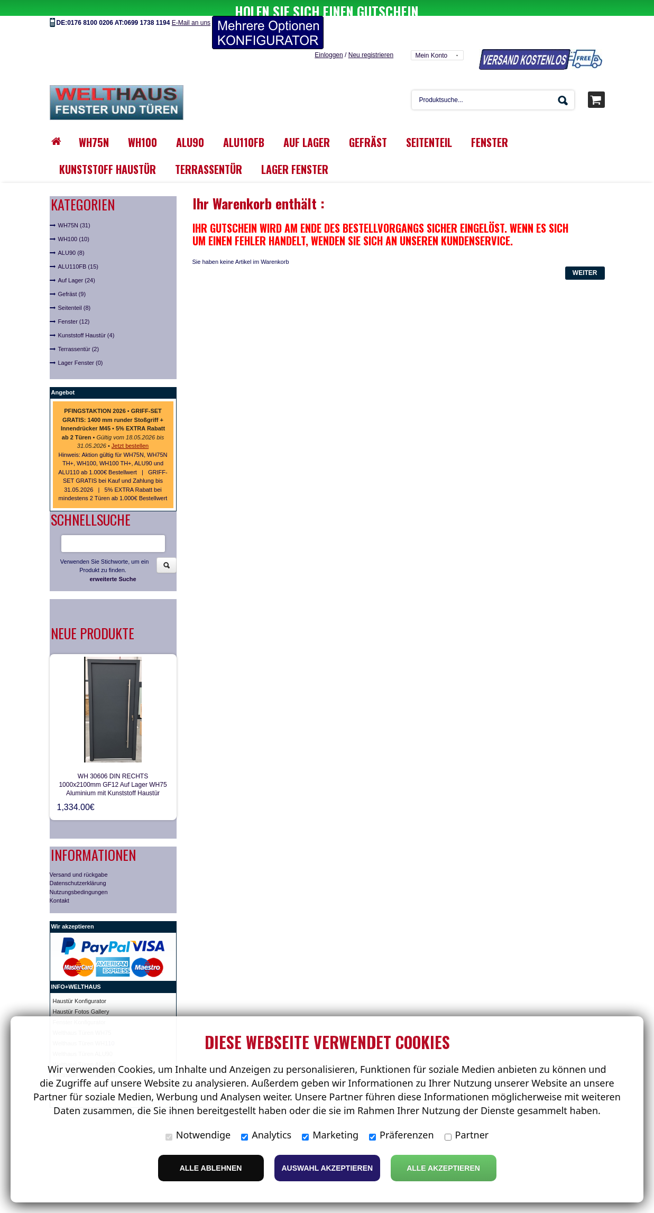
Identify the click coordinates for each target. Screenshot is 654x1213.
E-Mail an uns (191, 7)
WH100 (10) (73, 223)
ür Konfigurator (87, 985)
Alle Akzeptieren (443, 1168)
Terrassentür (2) (78, 333)
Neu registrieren (370, 39)
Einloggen (329, 39)
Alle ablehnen (211, 1168)
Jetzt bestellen (130, 430)
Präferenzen (401, 1134)
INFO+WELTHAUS (76, 971)
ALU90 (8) (71, 237)
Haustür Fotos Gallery (81, 996)
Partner (467, 1134)
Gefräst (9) (72, 278)
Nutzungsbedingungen (79, 876)
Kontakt (59, 884)
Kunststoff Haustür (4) (86, 319)
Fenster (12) (74, 305)
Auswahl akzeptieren (327, 1168)
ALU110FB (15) (78, 250)
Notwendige (198, 1134)
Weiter (585, 257)
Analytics (266, 1134)
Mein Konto (431, 39)
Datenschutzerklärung (78, 867)
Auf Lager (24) (76, 264)
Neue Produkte (92, 617)
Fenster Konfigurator (79, 1006)
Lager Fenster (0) (80, 347)
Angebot (63, 376)
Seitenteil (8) (74, 292)
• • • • (113, 412)
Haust (60, 985)
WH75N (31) (74, 209)
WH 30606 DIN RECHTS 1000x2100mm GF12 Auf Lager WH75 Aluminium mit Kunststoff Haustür (113, 769)
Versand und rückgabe (79, 859)
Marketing (330, 1134)
